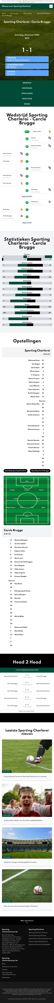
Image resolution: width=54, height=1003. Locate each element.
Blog (3, 963)
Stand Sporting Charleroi (37, 935)
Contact (5, 969)
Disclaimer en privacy (9, 966)
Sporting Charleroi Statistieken (39, 944)
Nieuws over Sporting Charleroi (16, 6)
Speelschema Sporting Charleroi (40, 938)
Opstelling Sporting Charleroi (15, 470)
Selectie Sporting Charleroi (38, 941)
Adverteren (6, 977)
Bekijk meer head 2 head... (27, 711)
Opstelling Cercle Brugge (40, 470)
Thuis (4, 13)
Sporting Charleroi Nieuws (38, 932)
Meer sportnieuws (27, 922)
